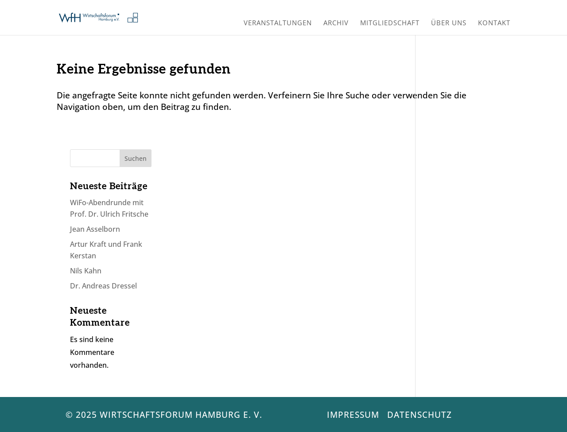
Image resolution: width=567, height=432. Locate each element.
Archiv (336, 23)
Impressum (353, 414)
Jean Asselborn (95, 229)
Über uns (448, 23)
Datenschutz (419, 414)
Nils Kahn (85, 271)
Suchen (135, 158)
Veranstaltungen (278, 23)
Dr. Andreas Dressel (103, 286)
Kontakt (494, 23)
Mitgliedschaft (389, 23)
